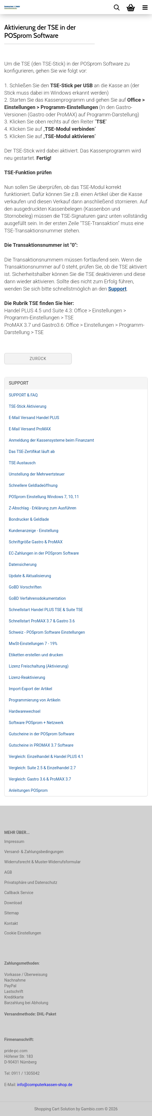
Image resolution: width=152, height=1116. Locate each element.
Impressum (14, 841)
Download (13, 903)
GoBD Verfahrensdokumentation (37, 598)
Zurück (37, 358)
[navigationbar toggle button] (145, 7)
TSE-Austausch (22, 463)
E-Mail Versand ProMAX (30, 429)
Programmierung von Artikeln (34, 700)
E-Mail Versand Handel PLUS (34, 417)
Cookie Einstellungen (22, 933)
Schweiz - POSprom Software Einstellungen (47, 632)
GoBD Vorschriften (25, 587)
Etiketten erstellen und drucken (36, 655)
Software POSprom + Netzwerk (36, 722)
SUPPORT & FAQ (23, 395)
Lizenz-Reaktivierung (27, 677)
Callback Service (18, 892)
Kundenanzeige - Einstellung (33, 530)
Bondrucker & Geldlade (29, 519)
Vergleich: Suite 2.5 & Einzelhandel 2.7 (42, 768)
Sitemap (11, 913)
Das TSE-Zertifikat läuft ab (32, 451)
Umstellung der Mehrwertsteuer (37, 474)
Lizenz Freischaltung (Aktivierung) (39, 666)
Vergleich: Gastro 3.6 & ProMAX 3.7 (40, 779)
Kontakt (11, 923)
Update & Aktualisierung (30, 576)
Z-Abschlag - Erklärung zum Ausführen (42, 508)
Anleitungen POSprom (28, 790)
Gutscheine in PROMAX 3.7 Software (41, 745)
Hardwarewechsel (24, 711)
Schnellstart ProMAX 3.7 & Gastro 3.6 (42, 621)
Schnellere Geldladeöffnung (33, 485)
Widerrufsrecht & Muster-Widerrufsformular (42, 862)
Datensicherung (23, 564)
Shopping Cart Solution (54, 1109)
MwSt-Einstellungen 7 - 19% (33, 643)
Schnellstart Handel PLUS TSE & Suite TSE (46, 609)
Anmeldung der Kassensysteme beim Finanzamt (51, 440)
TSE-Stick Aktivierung (27, 406)
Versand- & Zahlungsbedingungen (34, 851)
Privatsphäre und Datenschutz (30, 882)
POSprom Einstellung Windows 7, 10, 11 (44, 496)
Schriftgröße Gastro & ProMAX (36, 542)
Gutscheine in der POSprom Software (41, 734)
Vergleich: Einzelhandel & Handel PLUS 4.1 (46, 756)
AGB (8, 872)
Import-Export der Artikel (30, 688)
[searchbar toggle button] (116, 7)
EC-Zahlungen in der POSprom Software (44, 553)
